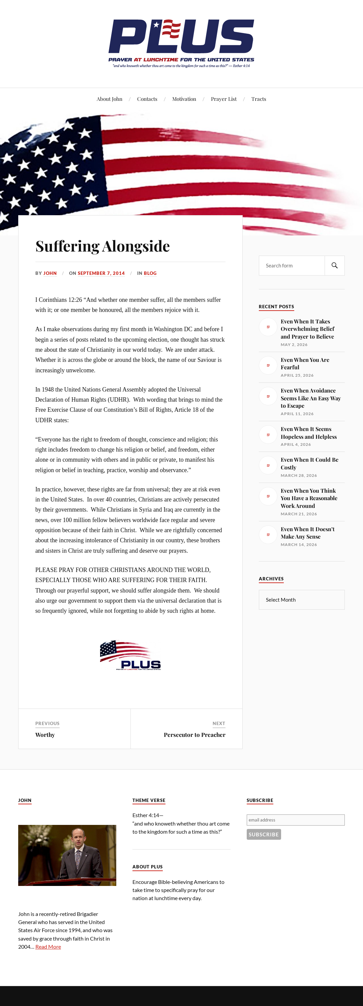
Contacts (147, 98)
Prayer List (224, 98)
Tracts (258, 98)
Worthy (45, 734)
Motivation (184, 98)
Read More (48, 946)
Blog (150, 273)
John (50, 273)
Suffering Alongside (102, 245)
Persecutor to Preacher (194, 734)
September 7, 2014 (101, 273)
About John (109, 98)
